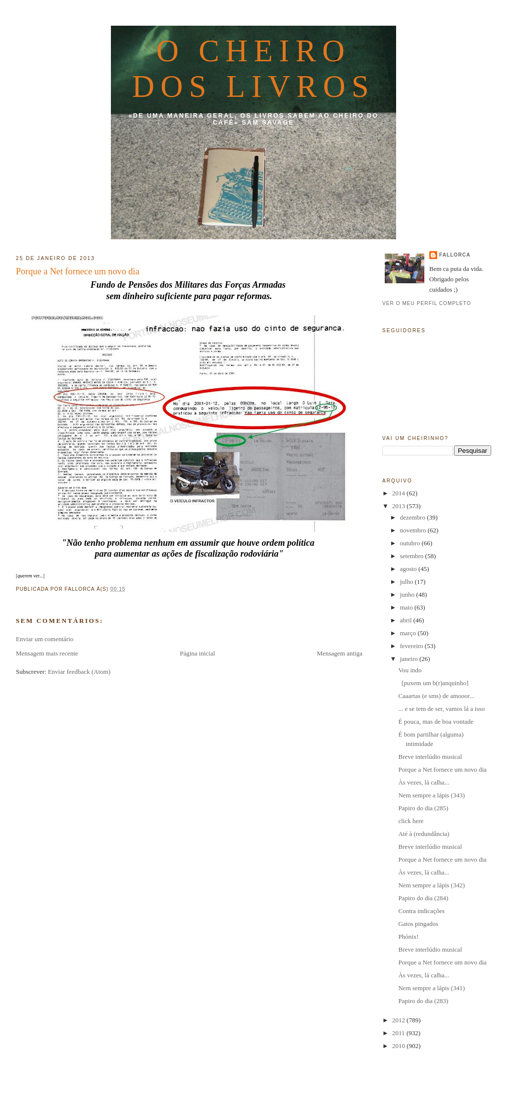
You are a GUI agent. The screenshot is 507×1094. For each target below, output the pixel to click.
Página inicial (197, 653)
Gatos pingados (418, 923)
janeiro (409, 658)
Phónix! (408, 936)
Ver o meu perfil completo (426, 303)
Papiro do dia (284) (423, 898)
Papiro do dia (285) (423, 808)
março (409, 633)
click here (410, 821)
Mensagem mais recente (47, 653)
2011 (399, 1033)
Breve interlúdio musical (430, 756)
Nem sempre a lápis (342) (431, 885)
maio (407, 607)
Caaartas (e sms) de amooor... (436, 696)
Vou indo (409, 670)
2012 (399, 1020)
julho (407, 581)
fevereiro (412, 646)
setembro (412, 556)
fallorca (454, 255)
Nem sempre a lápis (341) (431, 988)
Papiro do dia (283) (423, 1001)
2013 (399, 506)
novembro (414, 530)
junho (408, 594)
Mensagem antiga (339, 653)
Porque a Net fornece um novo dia (78, 271)
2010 (399, 1046)
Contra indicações (421, 911)
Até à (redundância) (423, 833)
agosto (409, 568)
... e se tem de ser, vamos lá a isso (441, 708)
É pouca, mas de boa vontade (435, 721)
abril (406, 620)
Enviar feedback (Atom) (79, 671)
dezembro (413, 517)
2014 (399, 493)
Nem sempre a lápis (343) (431, 795)
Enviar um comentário (44, 639)
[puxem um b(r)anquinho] (433, 683)
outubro (411, 543)
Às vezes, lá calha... (423, 782)
